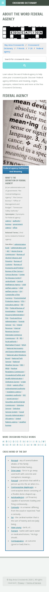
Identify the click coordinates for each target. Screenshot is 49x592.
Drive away (16, 470)
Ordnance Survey (12, 381)
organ (23, 381)
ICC (14, 325)
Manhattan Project (12, 345)
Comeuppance (17, 541)
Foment (14, 530)
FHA (6, 318)
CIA (20, 291)
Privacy (21, 583)
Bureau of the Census (14, 271)
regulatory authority (13, 395)
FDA (6, 308)
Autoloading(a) (17, 497)
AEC (8, 251)
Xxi (12, 517)
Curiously (15, 507)
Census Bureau (11, 274)
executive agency (12, 304)
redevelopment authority (15, 388)
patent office (18, 385)
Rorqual (14, 460)
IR (17, 338)
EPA (22, 301)
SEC (24, 395)
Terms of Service (33, 583)
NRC (22, 365)
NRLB (7, 368)
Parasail (14, 480)
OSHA (9, 385)
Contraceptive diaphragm (22, 487)
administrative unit (18, 248)
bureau (8, 224)
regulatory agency (14, 392)
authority (16, 221)
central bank (10, 281)
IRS (21, 338)
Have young (16, 527)
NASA (24, 345)
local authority (11, 341)
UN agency (9, 418)
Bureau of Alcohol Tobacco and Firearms (15, 257)
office (15, 227)
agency (8, 221)
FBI (22, 304)
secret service (12, 398)
